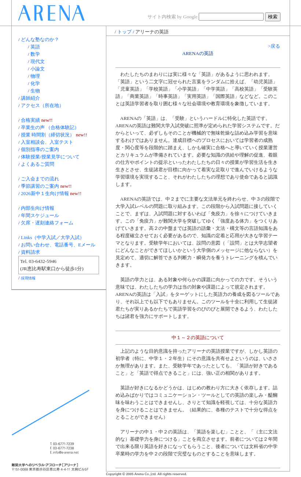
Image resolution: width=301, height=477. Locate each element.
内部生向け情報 (37, 208)
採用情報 (28, 278)
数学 (35, 54)
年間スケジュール (40, 215)
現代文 (37, 61)
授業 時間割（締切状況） (47, 134)
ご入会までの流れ (40, 178)
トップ (124, 31)
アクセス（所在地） (42, 105)
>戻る (274, 46)
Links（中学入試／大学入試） (52, 237)
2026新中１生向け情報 (45, 193)
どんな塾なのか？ (40, 39)
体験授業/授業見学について (50, 156)
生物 (35, 90)
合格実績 (30, 120)
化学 (35, 83)
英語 (35, 46)
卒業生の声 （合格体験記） (50, 127)
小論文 (37, 68)
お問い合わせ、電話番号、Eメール (58, 244)
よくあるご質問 (37, 164)
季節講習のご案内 (40, 186)
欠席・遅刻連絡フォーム (47, 222)
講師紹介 (30, 98)
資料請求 (30, 252)
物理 (35, 76)
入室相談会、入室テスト (47, 142)
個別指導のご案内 (40, 149)
